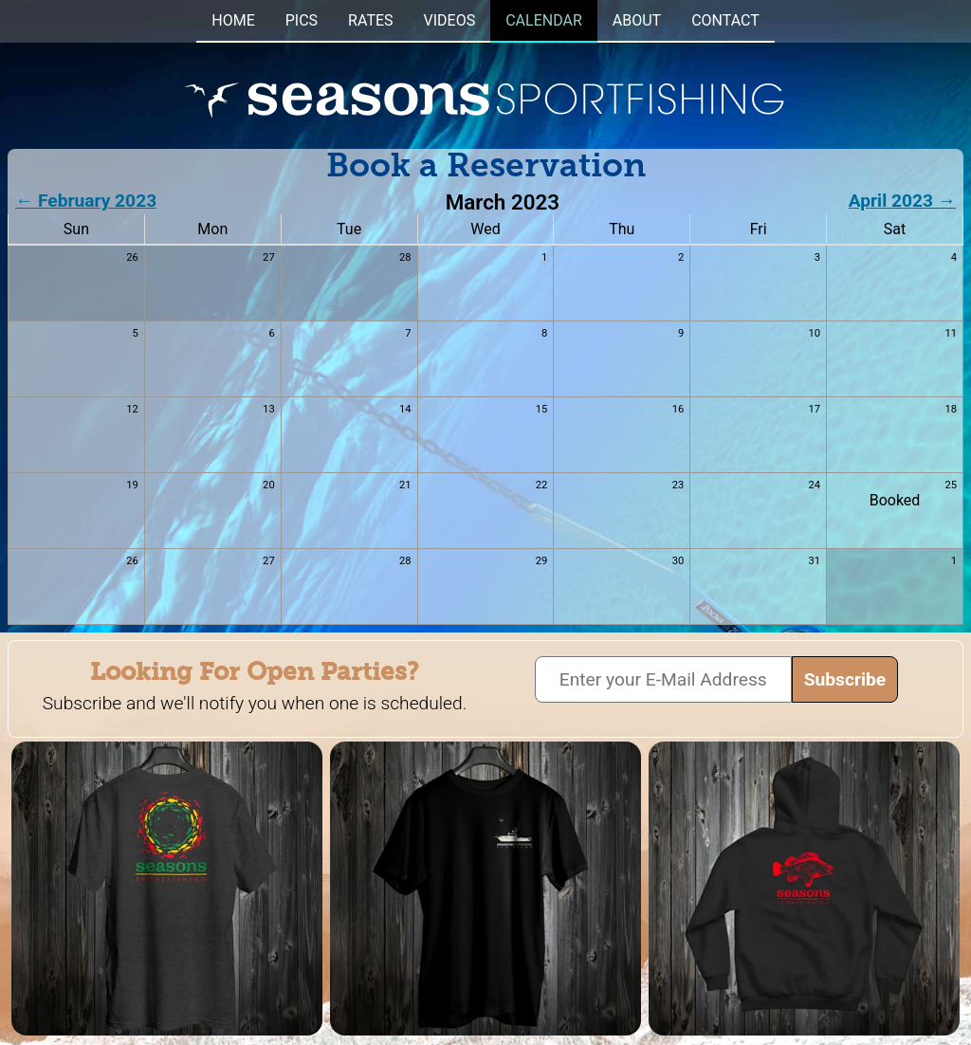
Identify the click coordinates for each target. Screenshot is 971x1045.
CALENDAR (543, 20)
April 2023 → (902, 200)
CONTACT (725, 20)
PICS (301, 20)
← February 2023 (85, 200)
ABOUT (637, 20)
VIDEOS (450, 20)
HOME (232, 20)
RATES (370, 20)
